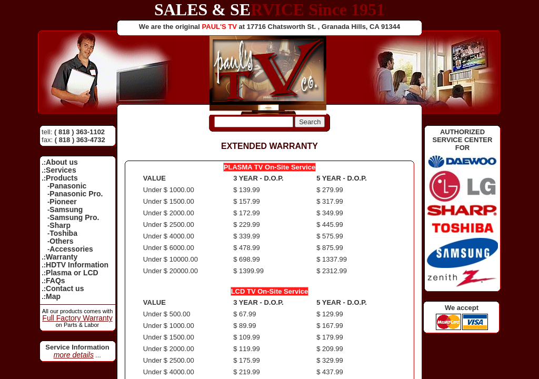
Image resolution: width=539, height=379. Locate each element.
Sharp (60, 225)
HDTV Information (77, 265)
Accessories (71, 249)
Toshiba (63, 233)
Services (61, 170)
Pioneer (62, 201)
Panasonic (67, 186)
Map (53, 296)
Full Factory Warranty (77, 318)
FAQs (55, 280)
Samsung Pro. (74, 217)
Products (62, 178)
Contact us (65, 288)
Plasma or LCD (72, 272)
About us (62, 162)
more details (74, 355)
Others (61, 241)
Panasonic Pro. (76, 194)
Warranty (61, 257)
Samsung (66, 209)
